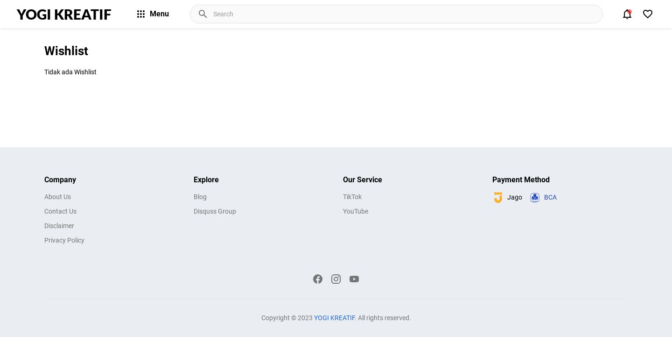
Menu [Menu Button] (152, 14)
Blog (200, 197)
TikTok (352, 197)
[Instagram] (336, 279)
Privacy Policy (64, 240)
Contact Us (60, 211)
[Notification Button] (627, 14)
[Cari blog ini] (407, 14)
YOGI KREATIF (64, 14)
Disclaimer (59, 225)
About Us (57, 197)
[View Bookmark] (647, 14)
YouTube (355, 211)
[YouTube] (354, 279)
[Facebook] (317, 279)
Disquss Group (215, 211)
